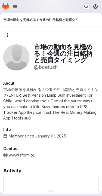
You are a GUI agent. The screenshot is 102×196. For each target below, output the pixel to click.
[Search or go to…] (86, 6)
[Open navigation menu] (15, 6)
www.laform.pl (21, 155)
